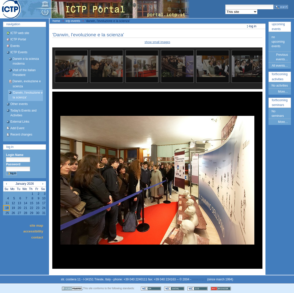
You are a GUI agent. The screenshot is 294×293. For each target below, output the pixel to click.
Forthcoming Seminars (280, 102)
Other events (19, 104)
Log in (10, 147)
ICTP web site (19, 33)
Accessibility (33, 231)
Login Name (14, 155)
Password (13, 164)
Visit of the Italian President (24, 72)
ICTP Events (18, 52)
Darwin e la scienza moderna (26, 61)
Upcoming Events (278, 26)
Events (15, 46)
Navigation (13, 24)
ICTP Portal (95, 9)
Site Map (36, 225)
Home (56, 21)
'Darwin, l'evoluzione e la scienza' (28, 95)
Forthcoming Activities (280, 76)
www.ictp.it (199, 279)
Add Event (17, 128)
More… (283, 91)
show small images (157, 42)
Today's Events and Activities (23, 113)
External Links (19, 121)
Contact (37, 237)
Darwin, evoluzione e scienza (27, 83)
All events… (280, 65)
